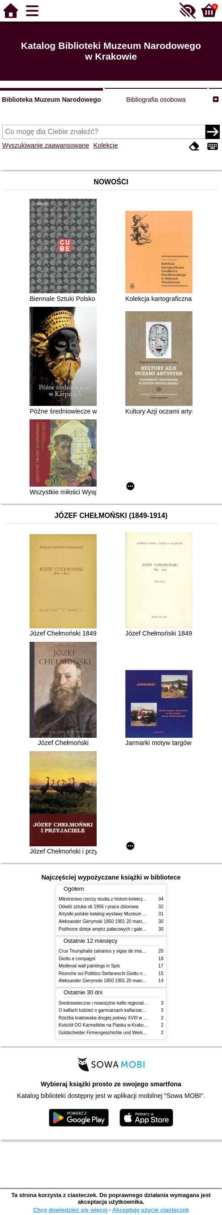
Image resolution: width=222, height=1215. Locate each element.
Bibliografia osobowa (156, 99)
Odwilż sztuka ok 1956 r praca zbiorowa (98, 906)
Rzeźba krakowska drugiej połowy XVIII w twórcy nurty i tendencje (125, 1017)
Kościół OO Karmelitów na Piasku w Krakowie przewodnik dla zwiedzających (135, 1025)
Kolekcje (106, 145)
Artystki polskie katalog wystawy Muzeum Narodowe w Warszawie (125, 913)
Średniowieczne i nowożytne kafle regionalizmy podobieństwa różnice (128, 1003)
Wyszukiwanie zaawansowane (45, 145)
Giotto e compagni (77, 958)
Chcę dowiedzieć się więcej (70, 1209)
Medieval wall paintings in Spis (89, 965)
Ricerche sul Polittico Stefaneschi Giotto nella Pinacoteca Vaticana (125, 973)
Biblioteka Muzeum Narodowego (51, 99)
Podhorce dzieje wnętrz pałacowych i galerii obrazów (111, 929)
